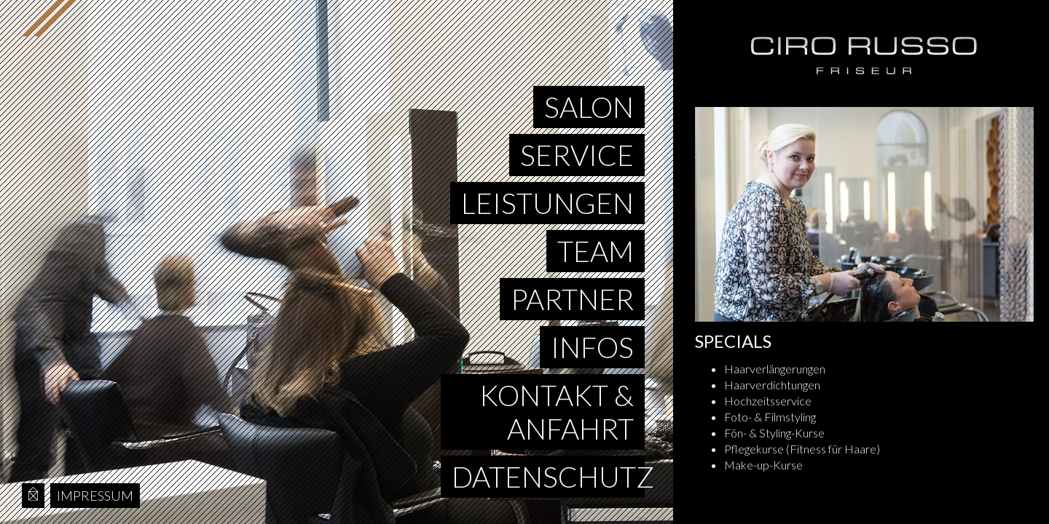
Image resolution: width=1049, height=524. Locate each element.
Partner (572, 299)
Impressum (95, 496)
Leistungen (547, 203)
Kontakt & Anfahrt (556, 411)
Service (577, 155)
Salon (589, 107)
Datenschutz (548, 476)
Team (595, 251)
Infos (592, 347)
